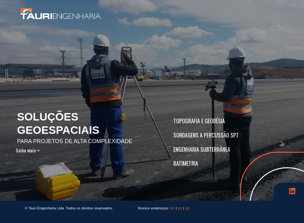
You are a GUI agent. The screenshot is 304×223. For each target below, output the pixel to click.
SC (187, 208)
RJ (180, 208)
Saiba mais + (29, 150)
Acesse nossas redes (294, 194)
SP (172, 208)
